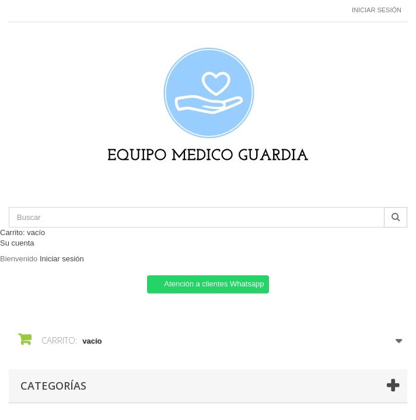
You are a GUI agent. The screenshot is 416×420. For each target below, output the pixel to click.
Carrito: (22, 232)
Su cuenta (17, 243)
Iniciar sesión (376, 9)
